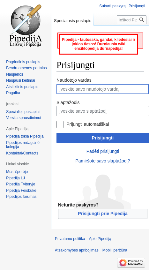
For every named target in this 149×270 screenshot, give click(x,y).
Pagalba (13, 93)
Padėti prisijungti (102, 151)
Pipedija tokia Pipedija (24, 136)
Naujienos (14, 74)
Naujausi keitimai (20, 80)
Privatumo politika (70, 238)
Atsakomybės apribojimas (77, 250)
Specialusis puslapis (72, 20)
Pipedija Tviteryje (20, 184)
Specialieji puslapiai (23, 111)
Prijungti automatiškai (87, 124)
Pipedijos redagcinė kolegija (23, 144)
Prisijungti (103, 137)
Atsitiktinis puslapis (22, 87)
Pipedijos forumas (21, 196)
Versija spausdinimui (23, 118)
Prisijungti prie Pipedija (103, 213)
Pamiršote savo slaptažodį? (102, 160)
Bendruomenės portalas (26, 68)
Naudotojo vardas (74, 80)
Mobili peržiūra (114, 250)
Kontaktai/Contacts (22, 153)
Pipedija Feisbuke (21, 190)
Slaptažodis (67, 102)
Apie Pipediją (100, 238)
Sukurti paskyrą (112, 6)
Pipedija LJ (15, 178)
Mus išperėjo (17, 171)
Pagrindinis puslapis (23, 62)
